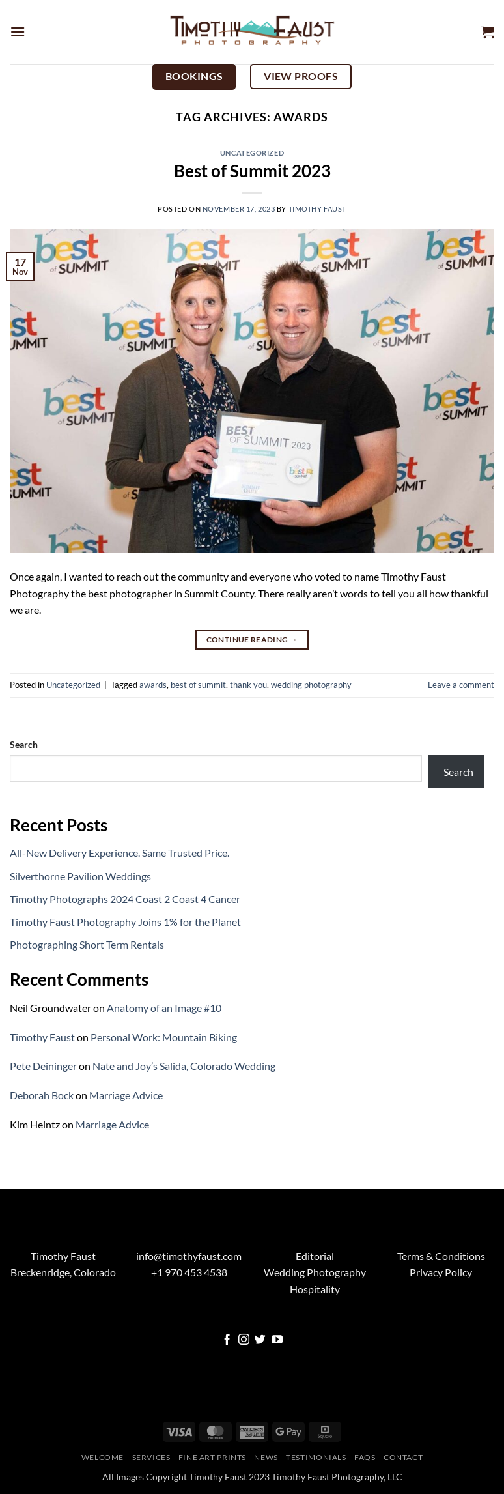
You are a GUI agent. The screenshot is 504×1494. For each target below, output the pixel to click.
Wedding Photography (315, 1272)
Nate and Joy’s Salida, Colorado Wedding (183, 1065)
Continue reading (252, 639)
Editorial (315, 1256)
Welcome (102, 1457)
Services (151, 1457)
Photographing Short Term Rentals (87, 944)
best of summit (198, 685)
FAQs (364, 1457)
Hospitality (315, 1289)
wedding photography (311, 685)
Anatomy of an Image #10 (164, 1007)
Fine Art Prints (212, 1457)
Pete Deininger (43, 1065)
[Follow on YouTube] (277, 1340)
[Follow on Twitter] (260, 1340)
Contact (403, 1457)
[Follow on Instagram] (243, 1340)
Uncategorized (252, 153)
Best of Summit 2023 (252, 170)
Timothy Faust (317, 209)
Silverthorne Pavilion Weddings (80, 876)
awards (153, 685)
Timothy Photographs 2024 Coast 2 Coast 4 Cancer (125, 899)
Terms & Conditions (441, 1256)
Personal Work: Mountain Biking (164, 1037)
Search (24, 744)
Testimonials (316, 1457)
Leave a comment (461, 685)
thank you (248, 685)
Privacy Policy (441, 1272)
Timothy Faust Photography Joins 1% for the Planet (125, 921)
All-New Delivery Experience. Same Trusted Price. (119, 852)
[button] (17, 32)
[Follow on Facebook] (226, 1340)
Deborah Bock (42, 1095)
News (265, 1457)
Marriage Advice (126, 1095)
